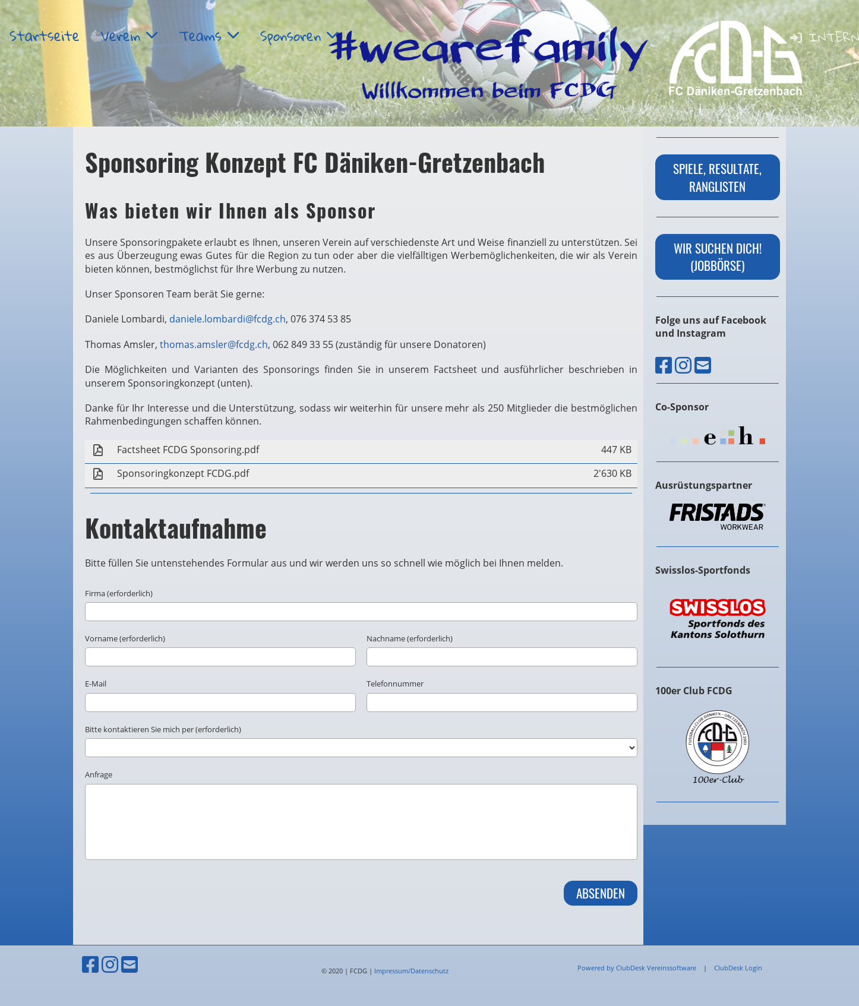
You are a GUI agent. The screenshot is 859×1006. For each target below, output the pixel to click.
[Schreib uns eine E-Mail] (702, 365)
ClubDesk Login (738, 967)
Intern (823, 37)
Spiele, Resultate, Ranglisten (717, 177)
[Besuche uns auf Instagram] (683, 365)
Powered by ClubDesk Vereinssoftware (636, 967)
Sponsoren (299, 36)
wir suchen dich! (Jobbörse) (718, 256)
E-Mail (95, 683)
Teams (209, 36)
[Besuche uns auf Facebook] (663, 365)
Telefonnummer (395, 683)
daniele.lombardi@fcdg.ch (227, 318)
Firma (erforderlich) (119, 593)
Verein (129, 36)
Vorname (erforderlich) (125, 638)
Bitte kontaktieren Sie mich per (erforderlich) (163, 729)
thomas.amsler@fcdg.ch (214, 344)
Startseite (45, 36)
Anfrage (98, 774)
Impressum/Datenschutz (411, 970)
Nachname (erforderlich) (410, 638)
